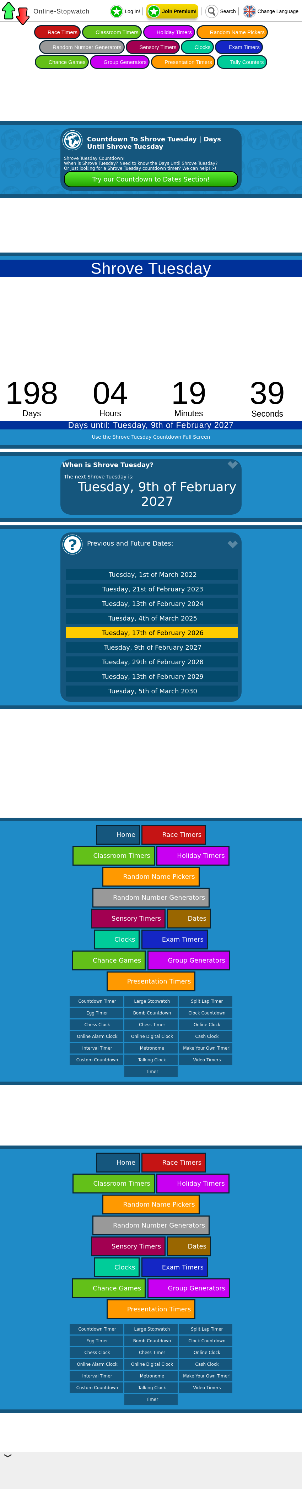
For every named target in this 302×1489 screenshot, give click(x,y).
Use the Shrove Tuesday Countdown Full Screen (151, 437)
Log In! (132, 11)
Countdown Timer (97, 1001)
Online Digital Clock (152, 1036)
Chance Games (66, 62)
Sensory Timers (157, 47)
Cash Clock (207, 1036)
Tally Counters (247, 62)
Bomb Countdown (152, 1013)
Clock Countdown (206, 1013)
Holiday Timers (174, 32)
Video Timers (207, 1059)
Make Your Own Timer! (207, 1048)
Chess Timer (152, 1024)
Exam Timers (244, 47)
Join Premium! (179, 11)
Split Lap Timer (207, 1001)
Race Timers (62, 32)
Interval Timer (97, 1048)
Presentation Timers (188, 62)
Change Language (278, 11)
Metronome (152, 1048)
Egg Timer (97, 1013)
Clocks (202, 47)
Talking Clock (152, 1059)
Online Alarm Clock (97, 1036)
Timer (152, 1071)
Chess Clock (97, 1024)
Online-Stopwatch (61, 11)
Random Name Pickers (237, 32)
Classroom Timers (117, 32)
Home (126, 834)
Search (228, 11)
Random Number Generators (87, 47)
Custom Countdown (97, 1059)
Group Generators (124, 62)
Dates (197, 918)
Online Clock (207, 1024)
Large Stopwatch (152, 1001)
